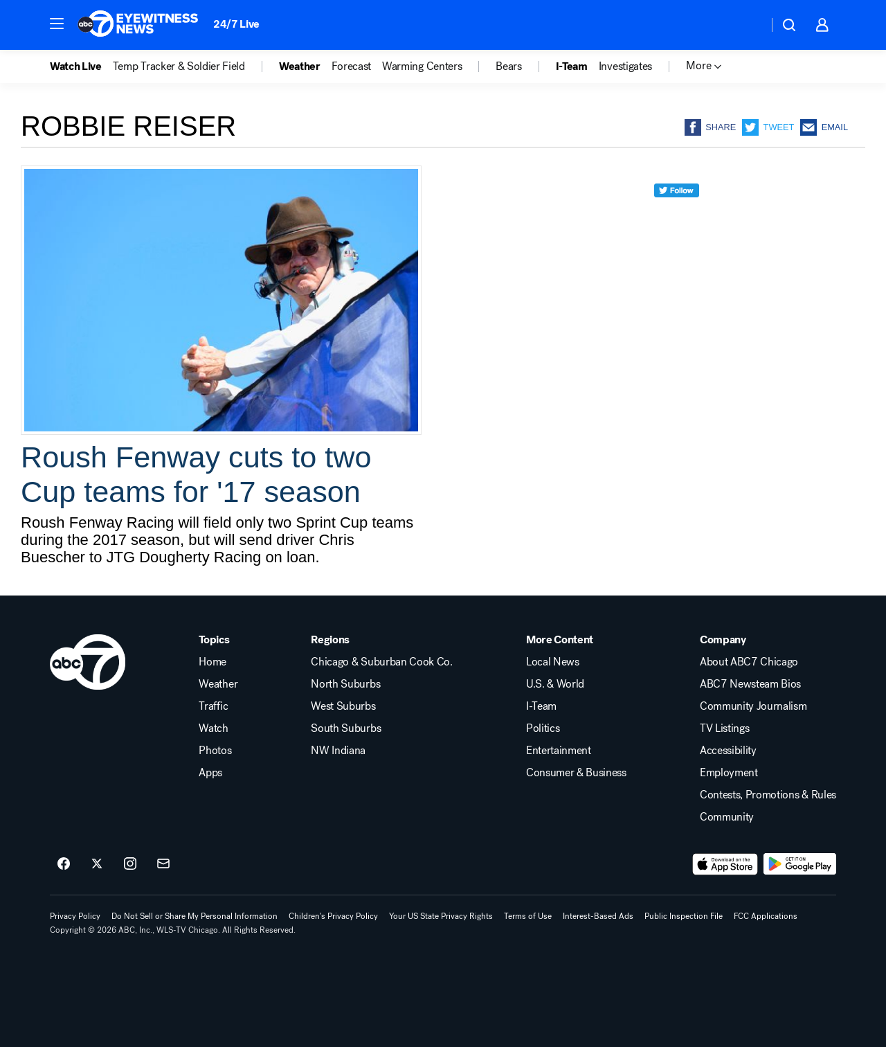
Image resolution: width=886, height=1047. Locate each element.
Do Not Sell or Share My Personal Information (194, 916)
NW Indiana (338, 750)
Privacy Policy (75, 916)
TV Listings (724, 728)
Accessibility (728, 750)
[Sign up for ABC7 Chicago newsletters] (163, 864)
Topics (214, 639)
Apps (210, 772)
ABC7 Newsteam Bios (750, 684)
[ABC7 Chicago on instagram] (130, 864)
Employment (729, 772)
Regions (330, 639)
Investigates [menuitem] (625, 66)
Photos (215, 750)
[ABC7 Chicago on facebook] (64, 864)
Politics (542, 728)
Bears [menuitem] (508, 66)
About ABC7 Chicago (749, 662)
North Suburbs (345, 684)
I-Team (541, 706)
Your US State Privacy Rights (441, 916)
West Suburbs (343, 706)
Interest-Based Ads (598, 916)
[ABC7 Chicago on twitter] (97, 864)
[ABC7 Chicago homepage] (138, 25)
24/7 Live (236, 24)
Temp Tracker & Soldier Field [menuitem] (179, 66)
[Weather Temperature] (746, 25)
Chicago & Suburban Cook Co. (381, 662)
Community (727, 817)
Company (723, 639)
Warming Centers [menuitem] (422, 66)
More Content (559, 639)
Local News (552, 662)
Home (212, 662)
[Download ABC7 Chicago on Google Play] (799, 864)
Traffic (213, 706)
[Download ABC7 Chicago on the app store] (725, 864)
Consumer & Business (576, 772)
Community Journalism (753, 706)
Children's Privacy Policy (333, 916)
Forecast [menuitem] (351, 66)
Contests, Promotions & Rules (768, 794)
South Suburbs (346, 728)
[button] (56, 23)
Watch (213, 728)
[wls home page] (87, 662)
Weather (218, 684)
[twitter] (676, 216)
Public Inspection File (683, 916)
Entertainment (558, 750)
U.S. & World (555, 684)
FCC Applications (765, 916)
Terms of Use (528, 916)
